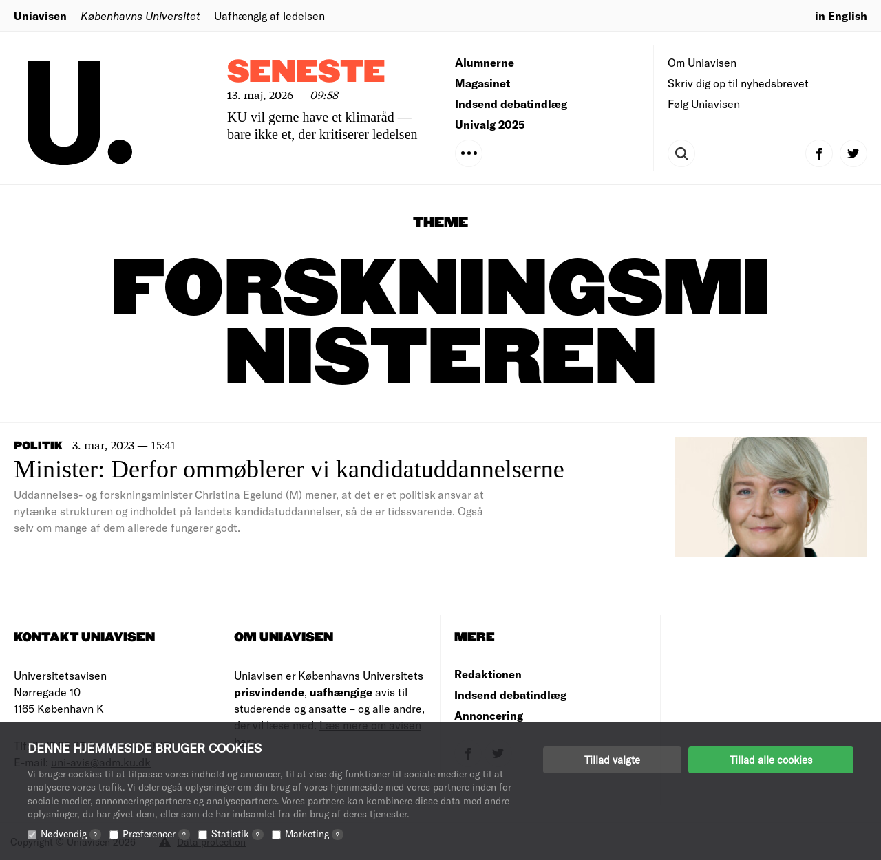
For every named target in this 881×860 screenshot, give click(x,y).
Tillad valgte (612, 759)
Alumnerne (484, 62)
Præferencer (156, 833)
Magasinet (482, 82)
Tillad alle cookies (771, 759)
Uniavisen (40, 15)
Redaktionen (488, 673)
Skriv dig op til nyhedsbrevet (738, 82)
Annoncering (488, 715)
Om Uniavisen (702, 62)
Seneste (306, 72)
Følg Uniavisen (704, 103)
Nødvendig (71, 833)
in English (841, 15)
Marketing (314, 833)
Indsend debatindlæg (511, 103)
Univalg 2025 (490, 124)
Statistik (237, 833)
